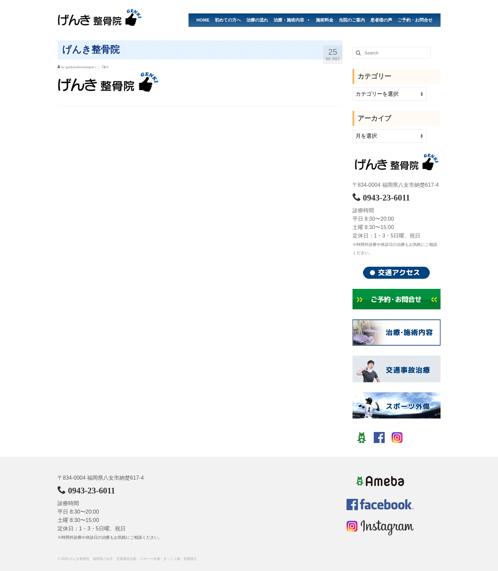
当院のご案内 (352, 20)
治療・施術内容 (292, 20)
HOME (202, 20)
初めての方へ (228, 20)
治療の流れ (257, 20)
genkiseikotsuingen (80, 67)
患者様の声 (381, 20)
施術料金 (324, 20)
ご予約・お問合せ (415, 20)
